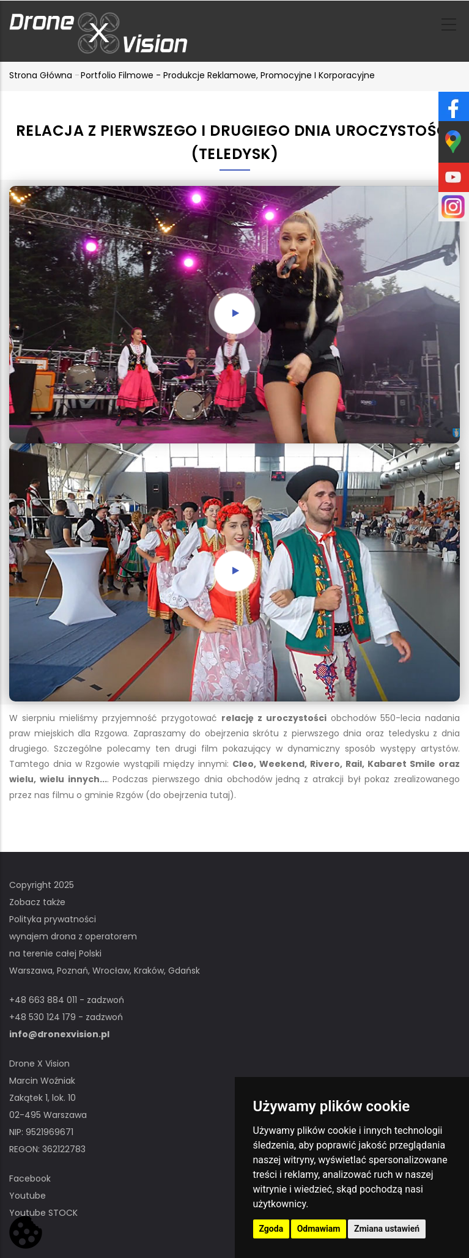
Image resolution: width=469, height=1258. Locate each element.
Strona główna (40, 75)
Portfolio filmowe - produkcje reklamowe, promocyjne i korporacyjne (228, 75)
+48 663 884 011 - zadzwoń (66, 1000)
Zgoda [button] (271, 1229)
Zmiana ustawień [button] (386, 1229)
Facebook (30, 1178)
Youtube (27, 1196)
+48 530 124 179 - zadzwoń (66, 1017)
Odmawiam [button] (319, 1229)
